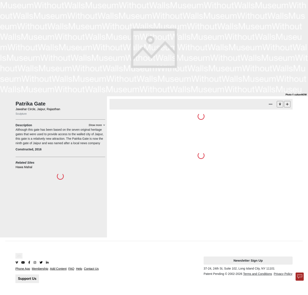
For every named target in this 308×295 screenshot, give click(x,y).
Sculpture (21, 113)
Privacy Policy (283, 274)
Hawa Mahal (24, 167)
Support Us (27, 278)
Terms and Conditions (257, 274)
